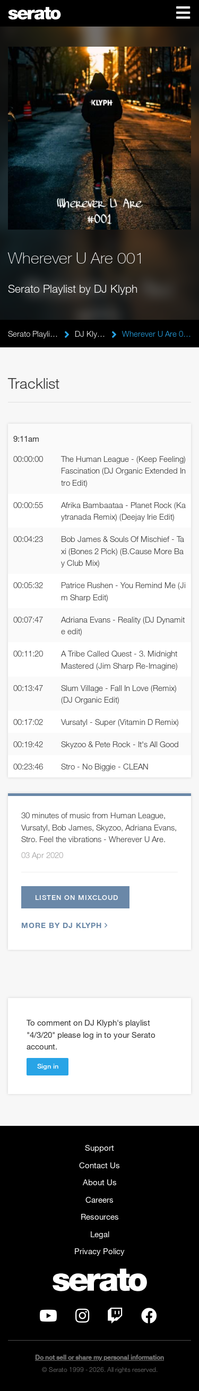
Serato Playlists (33, 333)
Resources (100, 1216)
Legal (99, 1234)
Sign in (47, 1066)
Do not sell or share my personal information (99, 1357)
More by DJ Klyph (63, 925)
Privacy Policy (99, 1251)
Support (99, 1147)
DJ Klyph (90, 333)
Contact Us (99, 1165)
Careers (99, 1199)
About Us (100, 1182)
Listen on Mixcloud (76, 897)
